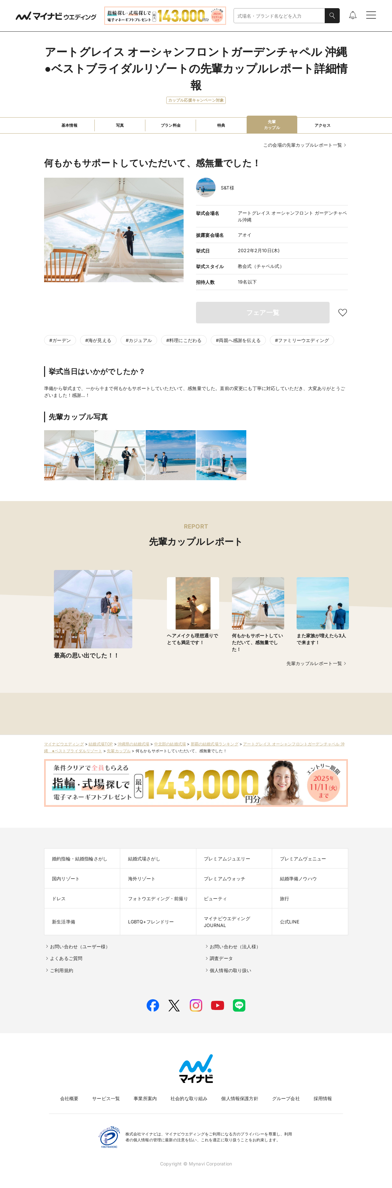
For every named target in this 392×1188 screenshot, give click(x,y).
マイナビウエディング (64, 743)
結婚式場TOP (101, 743)
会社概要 (69, 1098)
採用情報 (323, 1098)
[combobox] (279, 15)
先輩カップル (119, 750)
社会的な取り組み (189, 1098)
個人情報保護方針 (239, 1098)
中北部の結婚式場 (170, 743)
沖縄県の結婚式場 (133, 743)
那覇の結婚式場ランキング (214, 743)
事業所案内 (145, 1098)
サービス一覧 (106, 1098)
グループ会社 (286, 1098)
